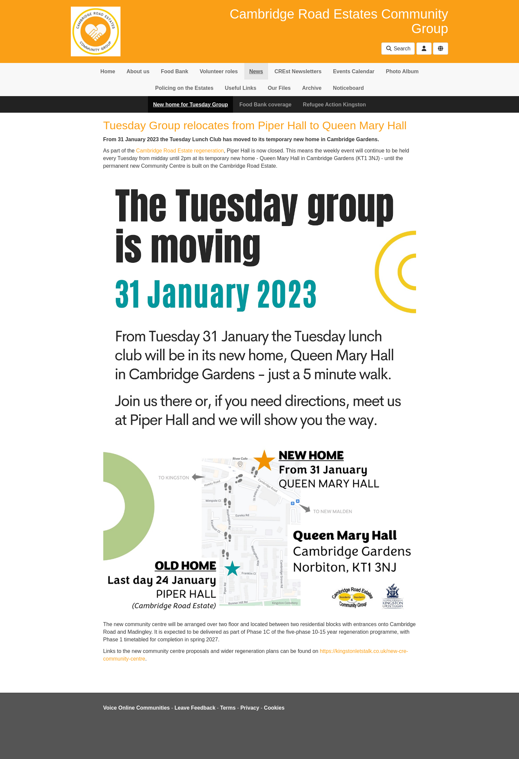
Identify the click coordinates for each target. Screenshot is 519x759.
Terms (228, 708)
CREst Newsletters (297, 71)
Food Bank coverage (265, 104)
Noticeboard (348, 88)
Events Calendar (353, 71)
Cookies (274, 708)
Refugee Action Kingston (334, 104)
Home (107, 71)
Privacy (249, 708)
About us (137, 71)
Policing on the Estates (184, 88)
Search (398, 48)
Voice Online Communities (136, 708)
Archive (312, 88)
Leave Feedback (194, 708)
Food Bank (174, 71)
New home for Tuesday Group (190, 104)
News (256, 71)
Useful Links (240, 88)
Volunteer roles (219, 71)
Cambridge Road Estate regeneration (180, 150)
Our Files (279, 88)
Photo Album (402, 71)
